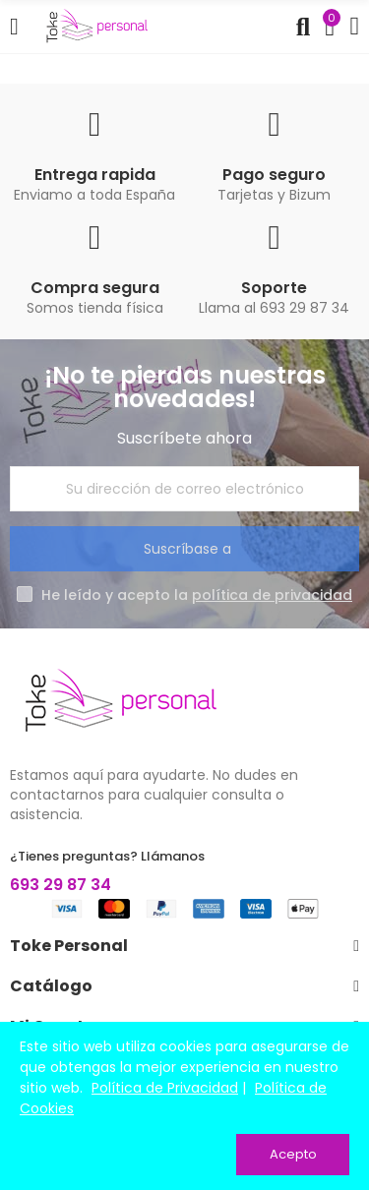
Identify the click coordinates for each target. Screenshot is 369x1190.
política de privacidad (272, 595)
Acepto (293, 1154)
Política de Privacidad (165, 1088)
